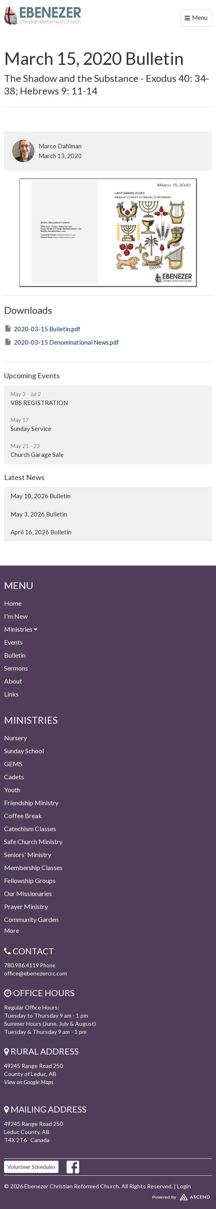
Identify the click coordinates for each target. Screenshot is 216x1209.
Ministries (20, 629)
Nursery (15, 738)
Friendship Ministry (31, 802)
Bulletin (15, 655)
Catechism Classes (30, 828)
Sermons (16, 668)
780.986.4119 (21, 965)
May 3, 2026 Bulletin (39, 514)
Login (184, 1186)
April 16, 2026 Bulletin (41, 532)
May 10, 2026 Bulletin (41, 495)
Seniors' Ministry (27, 854)
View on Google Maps (28, 1081)
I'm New (16, 616)
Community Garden (31, 919)
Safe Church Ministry (33, 841)
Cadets (14, 776)
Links (11, 694)
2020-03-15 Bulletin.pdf (42, 328)
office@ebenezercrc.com (35, 973)
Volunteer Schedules (31, 1167)
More (11, 930)
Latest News (24, 477)
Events (13, 642)
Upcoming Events (32, 375)
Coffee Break (23, 815)
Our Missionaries (28, 893)
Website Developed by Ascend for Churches (108, 1195)
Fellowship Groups (30, 880)
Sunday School (24, 751)
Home (13, 603)
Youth (12, 789)
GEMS (13, 763)
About (13, 681)
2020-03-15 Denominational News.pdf (61, 342)
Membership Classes (33, 867)
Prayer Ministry (26, 906)
